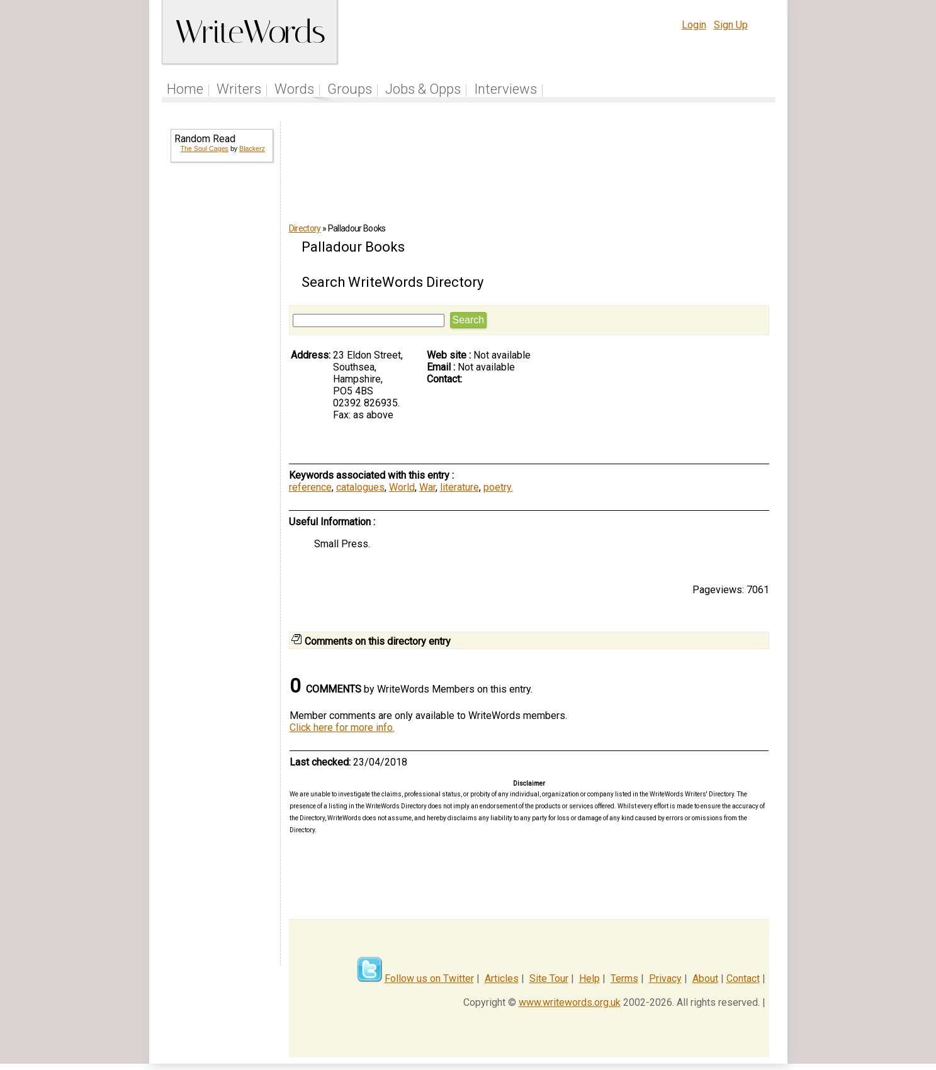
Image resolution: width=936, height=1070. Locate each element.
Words (294, 89)
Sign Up (731, 25)
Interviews (505, 89)
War (427, 487)
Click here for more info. (342, 727)
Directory (305, 228)
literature (459, 487)
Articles (502, 978)
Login (694, 25)
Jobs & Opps (423, 89)
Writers (239, 89)
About (705, 978)
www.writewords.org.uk (570, 1002)
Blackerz (252, 148)
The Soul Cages (204, 148)
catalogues (360, 487)
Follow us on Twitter (429, 978)
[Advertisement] (221, 375)
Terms (624, 978)
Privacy (665, 978)
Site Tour (548, 978)
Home (185, 89)
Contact (743, 978)
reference (310, 487)
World (402, 487)
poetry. (498, 487)
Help (589, 978)
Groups (349, 89)
